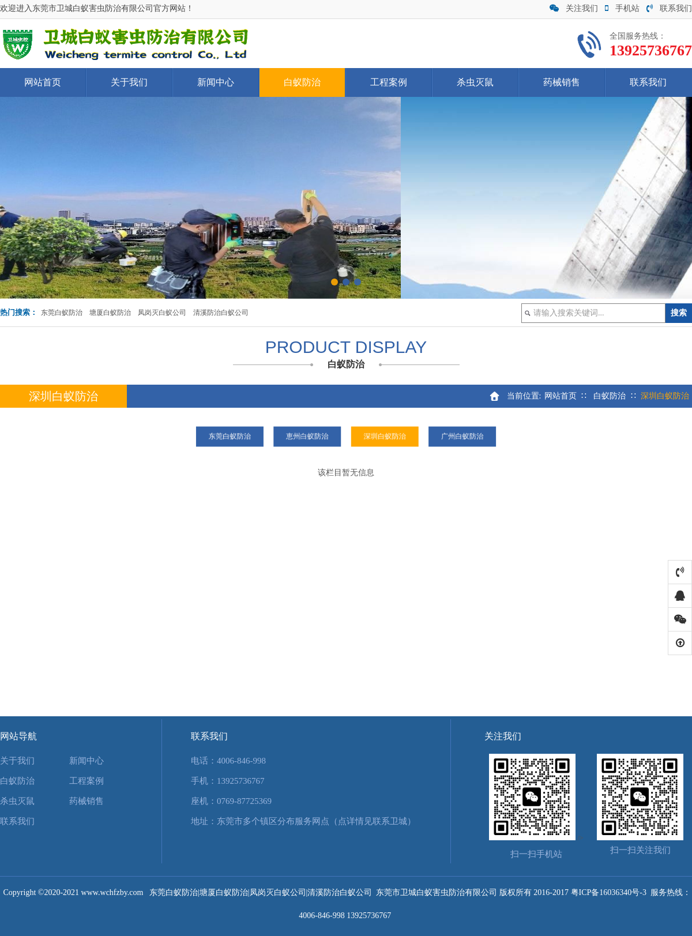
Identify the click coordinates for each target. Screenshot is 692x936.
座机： (204, 801)
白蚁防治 (302, 82)
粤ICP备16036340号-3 (608, 892)
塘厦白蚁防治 (110, 313)
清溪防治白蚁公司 (221, 313)
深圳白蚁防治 (367, 436)
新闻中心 (215, 82)
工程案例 (388, 82)
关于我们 (129, 82)
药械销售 (561, 82)
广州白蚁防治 (410, 436)
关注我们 (574, 8)
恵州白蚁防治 (324, 436)
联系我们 (669, 8)
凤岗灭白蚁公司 (162, 313)
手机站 (622, 8)
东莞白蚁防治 (61, 313)
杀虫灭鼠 (475, 82)
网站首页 (42, 82)
